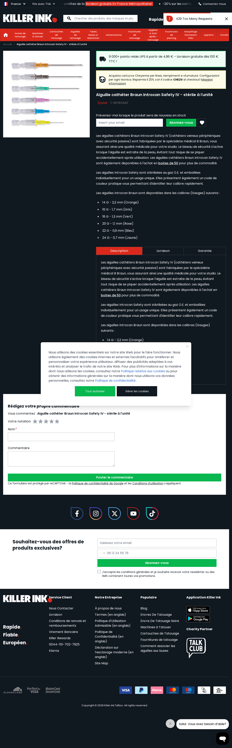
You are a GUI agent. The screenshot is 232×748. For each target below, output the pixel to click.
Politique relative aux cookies (143, 371)
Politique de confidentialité (115, 380)
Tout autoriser (95, 391)
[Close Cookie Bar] (187, 346)
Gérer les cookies (137, 391)
